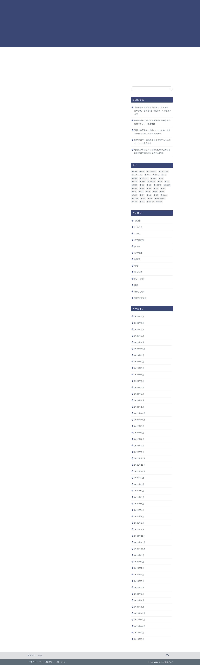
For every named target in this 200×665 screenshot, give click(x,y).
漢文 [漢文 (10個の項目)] (148, 191)
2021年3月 (139, 516)
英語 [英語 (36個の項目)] (144, 198)
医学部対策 (139, 240)
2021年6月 (139, 497)
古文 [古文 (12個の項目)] (160, 181)
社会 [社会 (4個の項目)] (157, 195)
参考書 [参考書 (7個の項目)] (143, 181)
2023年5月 (139, 381)
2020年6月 (139, 574)
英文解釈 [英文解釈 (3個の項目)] (135, 198)
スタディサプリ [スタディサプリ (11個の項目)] (137, 175)
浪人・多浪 (139, 279)
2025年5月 (139, 323)
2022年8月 (139, 433)
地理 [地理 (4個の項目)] (150, 185)
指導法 (137, 259)
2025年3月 (139, 336)
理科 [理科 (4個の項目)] (143, 195)
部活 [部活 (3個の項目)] (143, 202)
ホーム (69, 52)
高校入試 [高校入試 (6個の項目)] (151, 202)
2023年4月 (139, 387)
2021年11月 (140, 465)
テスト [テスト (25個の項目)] (149, 175)
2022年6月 (139, 445)
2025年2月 (139, 342)
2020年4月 (139, 587)
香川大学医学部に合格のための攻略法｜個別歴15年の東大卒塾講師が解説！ (152, 132)
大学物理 (138, 253)
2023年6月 (139, 374)
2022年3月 (139, 452)
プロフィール (100, 52)
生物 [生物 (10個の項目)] (150, 195)
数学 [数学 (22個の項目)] (150, 188)
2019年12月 (140, 613)
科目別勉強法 (140, 298)
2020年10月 (140, 549)
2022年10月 (140, 420)
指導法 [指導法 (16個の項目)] (135, 188)
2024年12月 (140, 349)
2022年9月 (139, 426)
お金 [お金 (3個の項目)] (142, 171)
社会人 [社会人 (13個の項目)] (165, 195)
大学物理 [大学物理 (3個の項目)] (158, 185)
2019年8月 (139, 639)
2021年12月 (140, 458)
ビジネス (138, 227)
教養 (136, 266)
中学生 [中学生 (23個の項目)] (157, 175)
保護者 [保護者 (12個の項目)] (135, 178)
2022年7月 (139, 439)
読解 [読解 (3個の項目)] (151, 198)
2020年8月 (139, 562)
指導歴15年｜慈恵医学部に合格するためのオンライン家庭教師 (152, 141)
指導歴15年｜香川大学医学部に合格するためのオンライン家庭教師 (152, 122)
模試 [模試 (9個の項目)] (134, 191)
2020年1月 (139, 607)
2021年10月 (140, 471)
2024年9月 (139, 355)
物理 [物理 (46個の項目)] (155, 191)
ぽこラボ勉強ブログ (100, 5)
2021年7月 (139, 491)
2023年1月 (139, 407)
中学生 (137, 233)
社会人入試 (139, 291)
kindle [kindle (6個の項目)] (135, 171)
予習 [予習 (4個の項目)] (164, 175)
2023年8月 (139, 368)
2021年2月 (139, 523)
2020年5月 (139, 581)
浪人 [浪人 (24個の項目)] (141, 191)
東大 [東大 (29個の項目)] (164, 188)
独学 (136, 285)
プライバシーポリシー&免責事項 (40, 662)
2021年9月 (139, 478)
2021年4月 (139, 510)
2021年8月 (139, 484)
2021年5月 (139, 504)
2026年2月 (139, 316)
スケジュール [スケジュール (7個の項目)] (164, 171)
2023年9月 (139, 361)
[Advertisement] (100, 29)
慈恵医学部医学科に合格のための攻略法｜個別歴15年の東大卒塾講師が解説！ (152, 151)
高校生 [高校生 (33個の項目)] (160, 202)
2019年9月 (139, 632)
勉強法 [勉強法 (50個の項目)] (154, 178)
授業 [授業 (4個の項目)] (143, 188)
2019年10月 (140, 626)
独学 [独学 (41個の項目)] (162, 191)
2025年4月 (139, 329)
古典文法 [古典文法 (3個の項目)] (152, 181)
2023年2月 (139, 400)
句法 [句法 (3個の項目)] (168, 181)
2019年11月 (140, 620)
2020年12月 (140, 536)
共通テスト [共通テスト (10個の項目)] (145, 178)
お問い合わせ (130, 52)
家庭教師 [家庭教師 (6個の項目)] (167, 185)
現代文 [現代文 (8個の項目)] (135, 195)
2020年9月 (139, 555)
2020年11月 (140, 542)
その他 (137, 221)
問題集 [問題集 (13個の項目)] (135, 185)
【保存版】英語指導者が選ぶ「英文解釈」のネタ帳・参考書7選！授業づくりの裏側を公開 (153, 111)
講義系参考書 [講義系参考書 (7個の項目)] (161, 198)
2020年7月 (139, 568)
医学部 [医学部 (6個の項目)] (135, 181)
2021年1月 (139, 529)
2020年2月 (139, 600)
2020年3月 (139, 594)
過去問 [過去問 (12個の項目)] (135, 202)
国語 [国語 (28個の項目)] (143, 185)
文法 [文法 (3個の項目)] (157, 188)
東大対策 (138, 272)
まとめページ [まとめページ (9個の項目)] (152, 171)
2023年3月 (139, 394)
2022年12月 (140, 413)
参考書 (137, 246)
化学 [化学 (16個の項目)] (162, 178)
